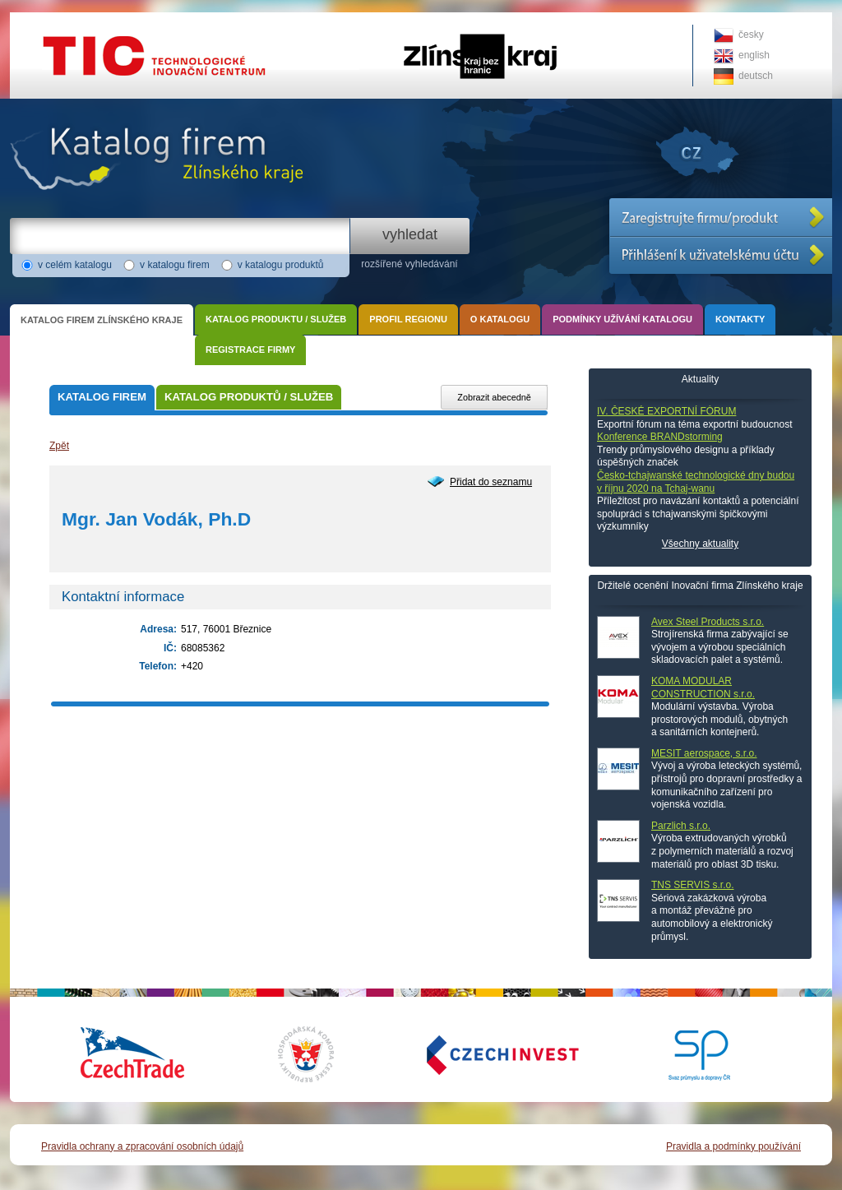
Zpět (59, 445)
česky (751, 34)
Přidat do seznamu (491, 482)
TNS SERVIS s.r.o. (692, 885)
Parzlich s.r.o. (680, 825)
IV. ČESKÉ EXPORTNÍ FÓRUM (666, 411)
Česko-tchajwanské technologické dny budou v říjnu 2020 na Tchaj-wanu (695, 482)
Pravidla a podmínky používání (733, 1146)
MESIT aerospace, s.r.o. (704, 753)
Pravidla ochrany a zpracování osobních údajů (142, 1146)
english (754, 55)
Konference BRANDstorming (660, 436)
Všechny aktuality (700, 543)
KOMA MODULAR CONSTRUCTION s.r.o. (703, 687)
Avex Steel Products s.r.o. (707, 621)
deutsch (755, 75)
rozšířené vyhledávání (409, 264)
